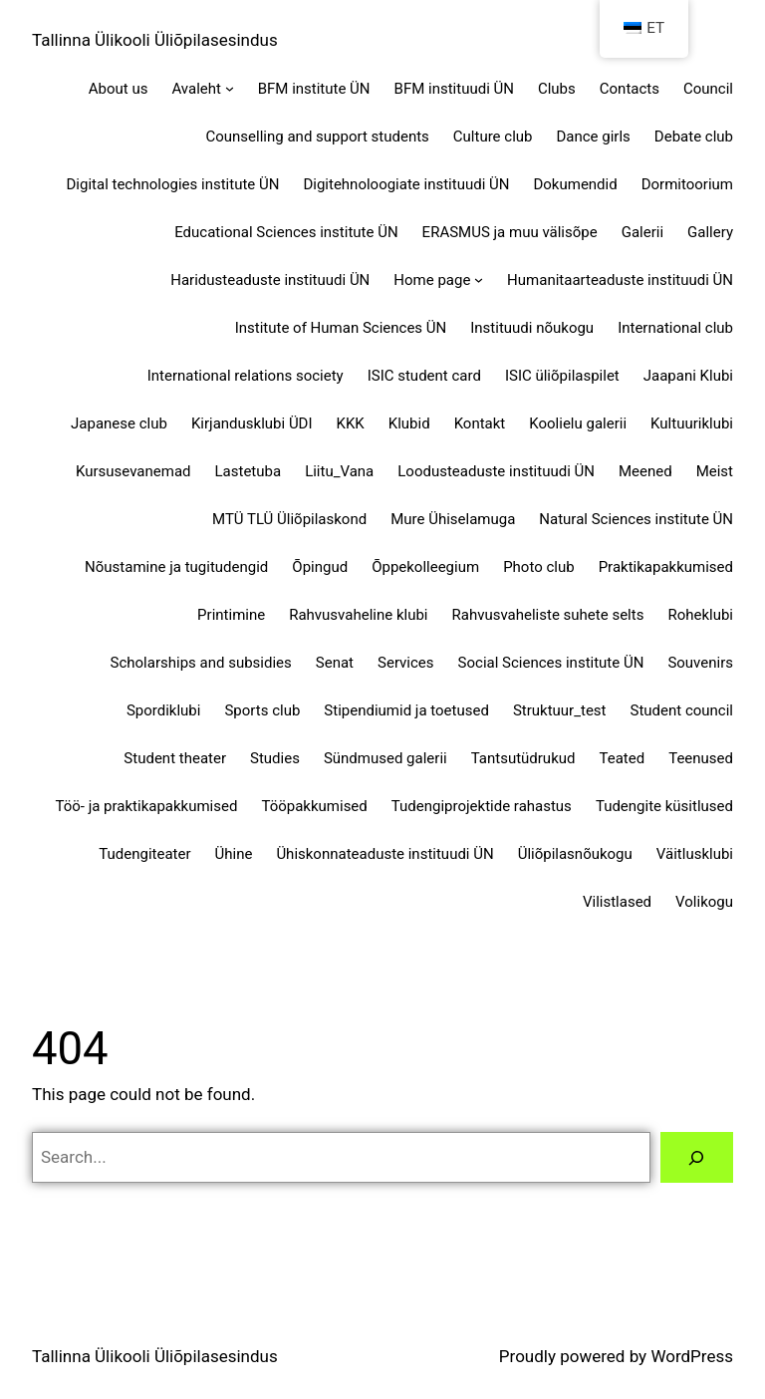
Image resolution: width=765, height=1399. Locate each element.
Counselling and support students (317, 136)
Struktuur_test (560, 710)
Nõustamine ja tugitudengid (176, 567)
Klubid (409, 423)
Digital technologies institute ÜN (173, 184)
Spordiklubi (164, 710)
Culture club (493, 136)
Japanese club (119, 423)
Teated (621, 758)
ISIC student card (424, 376)
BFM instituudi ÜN (454, 89)
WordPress (691, 1356)
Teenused (700, 758)
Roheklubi (700, 615)
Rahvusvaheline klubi (358, 615)
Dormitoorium (687, 184)
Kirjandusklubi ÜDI (252, 423)
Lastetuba (248, 471)
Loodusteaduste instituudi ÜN (496, 471)
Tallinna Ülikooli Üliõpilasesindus (155, 40)
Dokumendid (575, 184)
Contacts (629, 89)
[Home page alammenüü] (478, 279)
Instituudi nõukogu (532, 328)
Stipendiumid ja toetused (406, 710)
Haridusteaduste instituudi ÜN (270, 280)
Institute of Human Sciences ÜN (341, 328)
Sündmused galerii (385, 758)
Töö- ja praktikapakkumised (146, 806)
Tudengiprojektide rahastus (481, 806)
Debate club (693, 136)
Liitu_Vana (339, 471)
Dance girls (593, 136)
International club (675, 328)
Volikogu (704, 902)
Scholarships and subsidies (201, 663)
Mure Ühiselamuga (452, 519)
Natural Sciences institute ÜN (636, 519)
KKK (351, 423)
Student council (681, 710)
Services (406, 663)
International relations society (245, 376)
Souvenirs (700, 663)
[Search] (696, 1157)
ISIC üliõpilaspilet (562, 376)
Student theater (175, 758)
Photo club (539, 567)
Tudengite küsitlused (664, 806)
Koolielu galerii (578, 423)
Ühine (234, 854)
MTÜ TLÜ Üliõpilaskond (289, 519)
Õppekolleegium (425, 567)
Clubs (557, 89)
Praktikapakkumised (666, 567)
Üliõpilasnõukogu (575, 854)
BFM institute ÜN (314, 89)
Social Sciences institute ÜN (551, 663)
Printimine (231, 615)
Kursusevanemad (133, 471)
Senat (335, 663)
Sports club (262, 710)
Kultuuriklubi (691, 423)
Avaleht (196, 89)
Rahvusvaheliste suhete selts (548, 615)
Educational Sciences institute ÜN (285, 232)
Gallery (710, 232)
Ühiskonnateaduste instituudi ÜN (384, 854)
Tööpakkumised (314, 806)
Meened (645, 471)
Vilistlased (617, 902)
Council (708, 89)
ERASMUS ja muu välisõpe (510, 232)
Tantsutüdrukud (523, 758)
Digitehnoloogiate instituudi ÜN (406, 184)
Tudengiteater (144, 854)
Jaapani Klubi (688, 376)
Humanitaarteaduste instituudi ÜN (620, 280)
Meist (714, 471)
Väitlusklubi (694, 854)
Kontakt (480, 423)
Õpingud (320, 567)
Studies (275, 758)
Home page (431, 280)
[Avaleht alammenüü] (229, 88)
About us (118, 89)
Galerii (642, 232)
